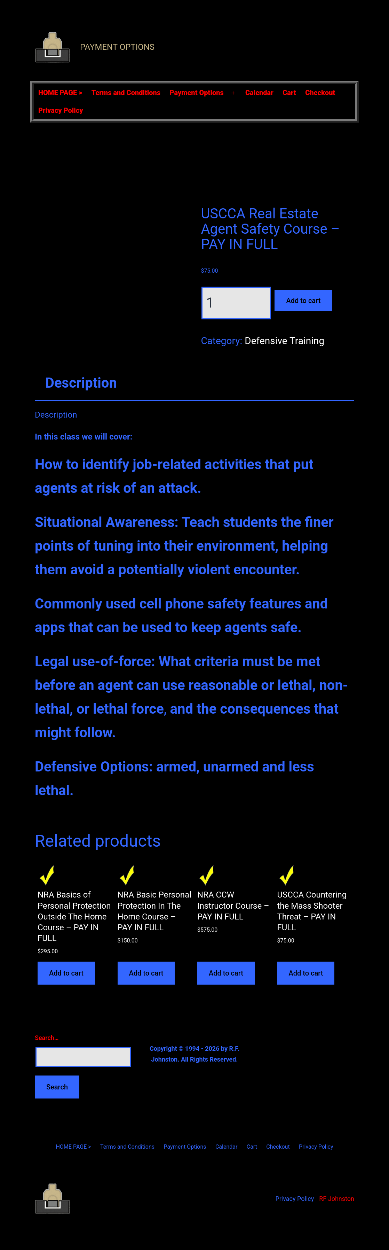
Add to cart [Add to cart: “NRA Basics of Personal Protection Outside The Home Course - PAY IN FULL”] (66, 973)
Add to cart (303, 300)
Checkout (320, 92)
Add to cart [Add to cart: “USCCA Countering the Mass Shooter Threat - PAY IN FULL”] (306, 973)
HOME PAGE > (60, 92)
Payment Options (117, 47)
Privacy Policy (60, 110)
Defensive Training (284, 341)
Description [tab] (81, 383)
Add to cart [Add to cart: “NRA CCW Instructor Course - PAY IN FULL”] (226, 973)
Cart (289, 92)
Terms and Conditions (126, 92)
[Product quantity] (236, 303)
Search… (47, 1037)
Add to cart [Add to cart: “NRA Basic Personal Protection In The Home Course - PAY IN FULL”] (146, 973)
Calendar (259, 92)
